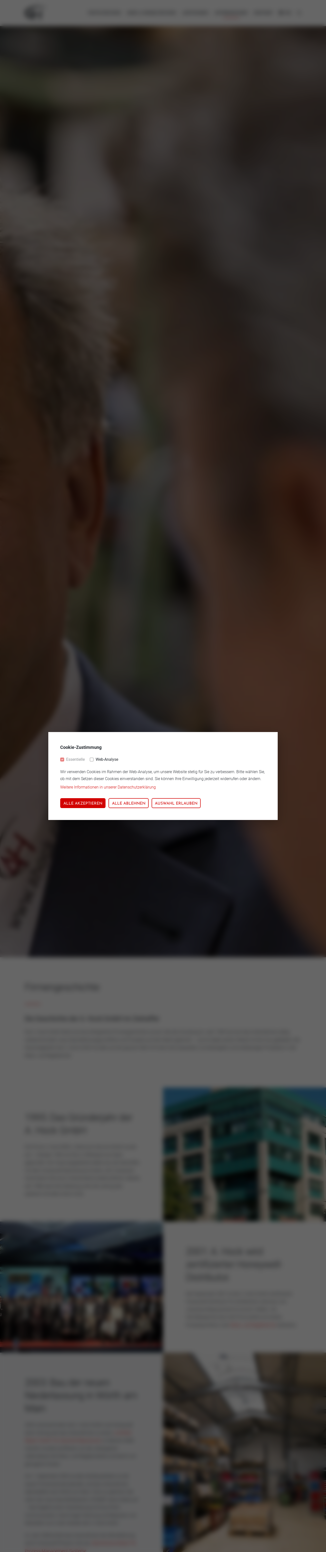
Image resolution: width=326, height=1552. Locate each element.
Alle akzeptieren (82, 804)
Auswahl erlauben (176, 804)
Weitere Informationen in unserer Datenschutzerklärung (108, 787)
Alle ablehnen (128, 804)
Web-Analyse (107, 759)
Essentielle (75, 759)
